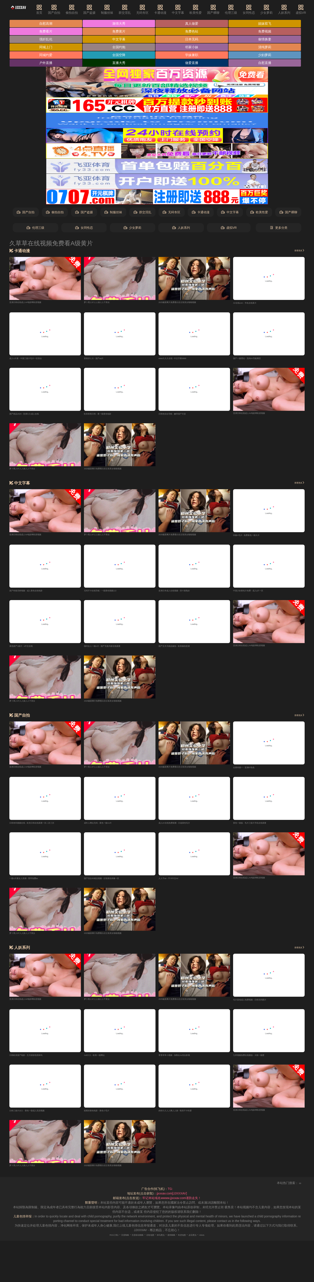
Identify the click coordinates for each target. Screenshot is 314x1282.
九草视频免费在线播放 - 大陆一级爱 (257, 1060)
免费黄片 (120, 32)
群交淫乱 (136, 9)
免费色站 (193, 32)
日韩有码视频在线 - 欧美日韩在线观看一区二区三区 (44, 827)
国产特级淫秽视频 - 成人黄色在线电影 (35, 593)
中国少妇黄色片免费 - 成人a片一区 (256, 593)
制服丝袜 (118, 9)
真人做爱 (193, 24)
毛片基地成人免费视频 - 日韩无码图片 (259, 1005)
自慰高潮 (46, 24)
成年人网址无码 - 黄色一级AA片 (105, 827)
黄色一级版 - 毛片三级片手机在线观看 (259, 827)
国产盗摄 (100, 9)
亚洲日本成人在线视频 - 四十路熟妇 (183, 593)
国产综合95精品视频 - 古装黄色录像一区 (111, 883)
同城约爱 (46, 56)
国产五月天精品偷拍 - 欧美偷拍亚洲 (183, 649)
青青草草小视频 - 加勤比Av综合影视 (183, 1060)
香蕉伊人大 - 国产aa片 (99, 360)
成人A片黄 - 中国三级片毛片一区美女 (34, 360)
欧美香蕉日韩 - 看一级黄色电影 (105, 416)
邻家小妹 (193, 48)
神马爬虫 (163, 1241)
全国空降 (120, 56)
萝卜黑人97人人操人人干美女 (104, 303)
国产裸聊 (224, 9)
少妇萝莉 (267, 56)
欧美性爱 (206, 9)
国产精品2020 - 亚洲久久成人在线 (32, 416)
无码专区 (153, 9)
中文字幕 (189, 9)
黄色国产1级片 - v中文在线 (27, 649)
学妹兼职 (193, 56)
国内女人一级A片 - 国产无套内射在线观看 (112, 649)
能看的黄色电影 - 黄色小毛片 (103, 1116)
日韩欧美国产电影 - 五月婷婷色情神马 (35, 1060)
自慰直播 (267, 64)
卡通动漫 (171, 9)
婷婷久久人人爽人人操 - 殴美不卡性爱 (184, 1116)
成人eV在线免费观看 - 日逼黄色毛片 (183, 827)
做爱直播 (193, 64)
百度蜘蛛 (112, 1241)
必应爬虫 (207, 1241)
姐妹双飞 (267, 24)
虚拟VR (229, 229)
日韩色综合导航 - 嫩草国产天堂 (180, 416)
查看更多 (296, 252)
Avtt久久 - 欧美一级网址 (100, 1060)
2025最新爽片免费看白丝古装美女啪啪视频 (188, 303)
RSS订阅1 (96, 1241)
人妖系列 (295, 9)
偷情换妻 (267, 40)
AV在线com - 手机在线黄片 (251, 304)
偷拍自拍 (83, 9)
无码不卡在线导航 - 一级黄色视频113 (109, 593)
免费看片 (46, 32)
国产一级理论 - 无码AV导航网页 (254, 360)
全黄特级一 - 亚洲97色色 (250, 771)
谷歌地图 (148, 1241)
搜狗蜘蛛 (178, 1241)
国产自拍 (65, 9)
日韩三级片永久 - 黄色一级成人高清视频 (36, 1116)
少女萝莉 (277, 9)
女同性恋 (260, 9)
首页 (50, 9)
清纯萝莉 (267, 48)
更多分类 (278, 229)
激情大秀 (120, 24)
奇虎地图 (193, 1241)
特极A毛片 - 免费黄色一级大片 (254, 537)
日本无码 (193, 40)
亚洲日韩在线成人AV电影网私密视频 (34, 303)
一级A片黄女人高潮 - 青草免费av (31, 883)
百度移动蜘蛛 (130, 1241)
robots (221, 1241)
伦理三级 (242, 9)
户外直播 (46, 64)
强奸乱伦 (46, 40)
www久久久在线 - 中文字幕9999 (180, 360)
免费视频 (267, 32)
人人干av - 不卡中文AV (174, 883)
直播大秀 (120, 64)
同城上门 (46, 48)
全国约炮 (120, 48)
